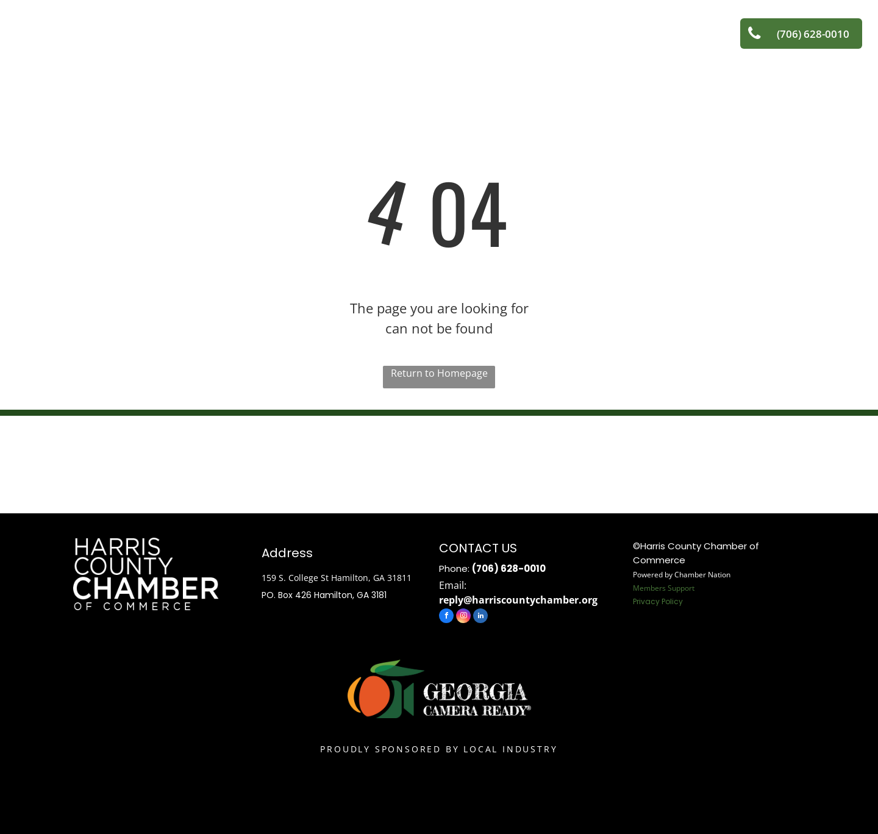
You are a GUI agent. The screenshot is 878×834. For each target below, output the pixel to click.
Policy (672, 601)
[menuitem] (243, 28)
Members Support (663, 588)
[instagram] (463, 617)
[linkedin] (480, 617)
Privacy (646, 601)
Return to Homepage (439, 373)
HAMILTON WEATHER (439, 461)
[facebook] (446, 617)
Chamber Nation (702, 574)
